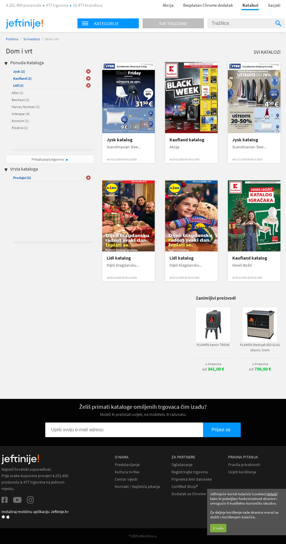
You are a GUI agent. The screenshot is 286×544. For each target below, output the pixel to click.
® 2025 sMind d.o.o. (143, 536)
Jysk (19, 71)
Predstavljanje (127, 464)
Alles (17, 93)
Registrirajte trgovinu (189, 472)
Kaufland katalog (186, 139)
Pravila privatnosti (244, 464)
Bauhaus (21, 100)
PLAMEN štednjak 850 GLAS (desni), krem (260, 347)
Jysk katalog (120, 139)
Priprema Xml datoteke (191, 479)
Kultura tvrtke (127, 472)
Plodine (20, 128)
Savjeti (274, 5)
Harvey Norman (26, 107)
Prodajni (22, 177)
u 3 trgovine (213, 364)
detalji (272, 493)
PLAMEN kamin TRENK (213, 345)
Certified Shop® (184, 486)
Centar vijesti (126, 479)
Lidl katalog (119, 258)
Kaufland (22, 78)
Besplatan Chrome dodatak (208, 5)
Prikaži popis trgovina (48, 159)
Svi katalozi (31, 39)
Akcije (168, 5)
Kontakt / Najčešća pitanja (137, 486)
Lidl (18, 85)
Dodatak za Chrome (188, 493)
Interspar (21, 114)
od (213, 369)
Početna (12, 39)
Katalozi (250, 5)
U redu (218, 528)
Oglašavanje (182, 464)
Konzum (20, 121)
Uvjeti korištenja (242, 472)
